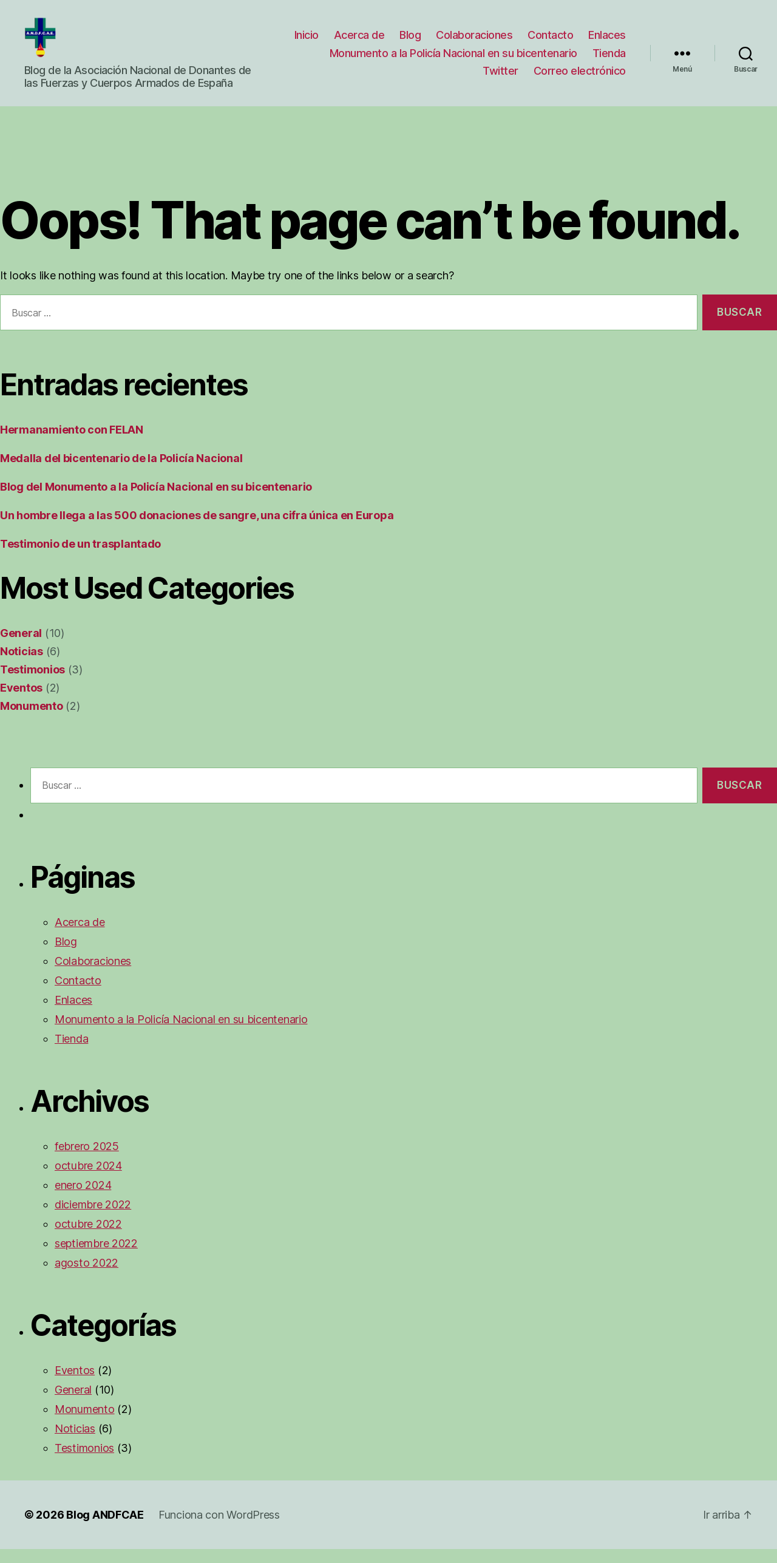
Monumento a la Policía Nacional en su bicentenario (453, 59)
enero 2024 (83, 1199)
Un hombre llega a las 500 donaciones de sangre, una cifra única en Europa (196, 529)
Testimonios (32, 683)
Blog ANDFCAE (105, 1528)
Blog (410, 42)
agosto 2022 (86, 1276)
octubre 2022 (88, 1237)
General (21, 647)
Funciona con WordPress (219, 1528)
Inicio (306, 42)
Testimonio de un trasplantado (80, 557)
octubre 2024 (88, 1179)
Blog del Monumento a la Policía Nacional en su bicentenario (156, 500)
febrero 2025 (87, 1160)
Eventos (21, 701)
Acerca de (359, 42)
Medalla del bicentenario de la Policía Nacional (121, 472)
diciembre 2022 (93, 1218)
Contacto (550, 42)
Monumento (31, 719)
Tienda (609, 59)
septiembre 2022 (96, 1257)
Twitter (500, 78)
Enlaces (607, 42)
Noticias (21, 665)
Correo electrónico (580, 78)
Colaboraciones (474, 42)
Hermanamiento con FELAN (71, 443)
